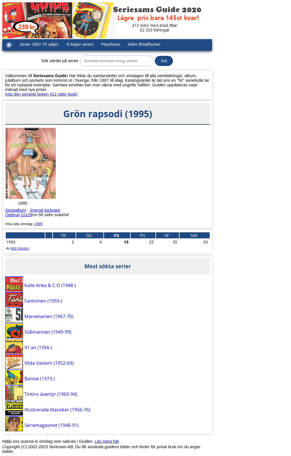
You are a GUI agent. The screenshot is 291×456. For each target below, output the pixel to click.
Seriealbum (15, 210)
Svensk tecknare (45, 210)
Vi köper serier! (80, 44)
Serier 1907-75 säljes (39, 44)
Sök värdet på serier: (60, 60)
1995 (38, 224)
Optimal (12, 214)
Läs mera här (107, 441)
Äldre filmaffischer (144, 44)
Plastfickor (110, 44)
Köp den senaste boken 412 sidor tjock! (41, 94)
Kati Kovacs (20, 248)
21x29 (26, 214)
